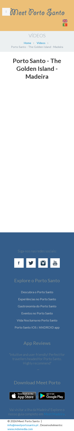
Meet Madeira (54, 414)
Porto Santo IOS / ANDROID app (37, 327)
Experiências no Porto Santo (37, 299)
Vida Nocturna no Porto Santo (37, 320)
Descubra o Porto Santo (37, 292)
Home (27, 43)
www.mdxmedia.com (20, 429)
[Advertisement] (37, 171)
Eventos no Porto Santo (37, 313)
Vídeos (41, 43)
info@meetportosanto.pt (22, 425)
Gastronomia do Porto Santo (37, 306)
